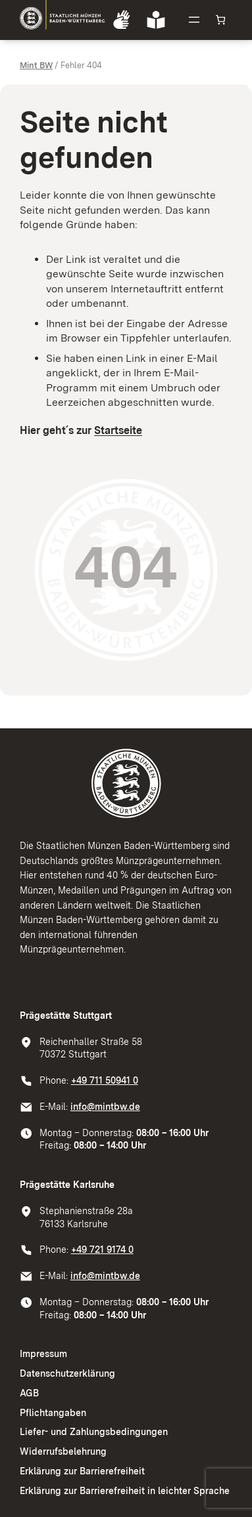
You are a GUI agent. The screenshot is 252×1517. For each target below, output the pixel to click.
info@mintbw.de (105, 1106)
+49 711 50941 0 (104, 1080)
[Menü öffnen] (194, 20)
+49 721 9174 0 (102, 1249)
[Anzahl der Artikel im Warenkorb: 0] (221, 20)
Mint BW (36, 65)
